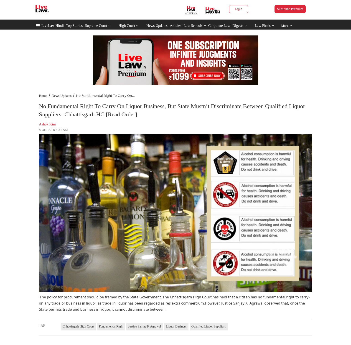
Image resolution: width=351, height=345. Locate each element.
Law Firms (264, 26)
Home (43, 96)
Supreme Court (96, 26)
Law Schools (195, 26)
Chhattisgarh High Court (78, 326)
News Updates (157, 26)
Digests (237, 26)
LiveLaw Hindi (52, 26)
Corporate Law (219, 26)
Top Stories (74, 26)
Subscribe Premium (290, 9)
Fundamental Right (111, 326)
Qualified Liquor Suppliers (208, 326)
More (286, 26)
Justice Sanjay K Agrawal (144, 326)
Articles (175, 26)
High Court (127, 26)
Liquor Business (176, 326)
